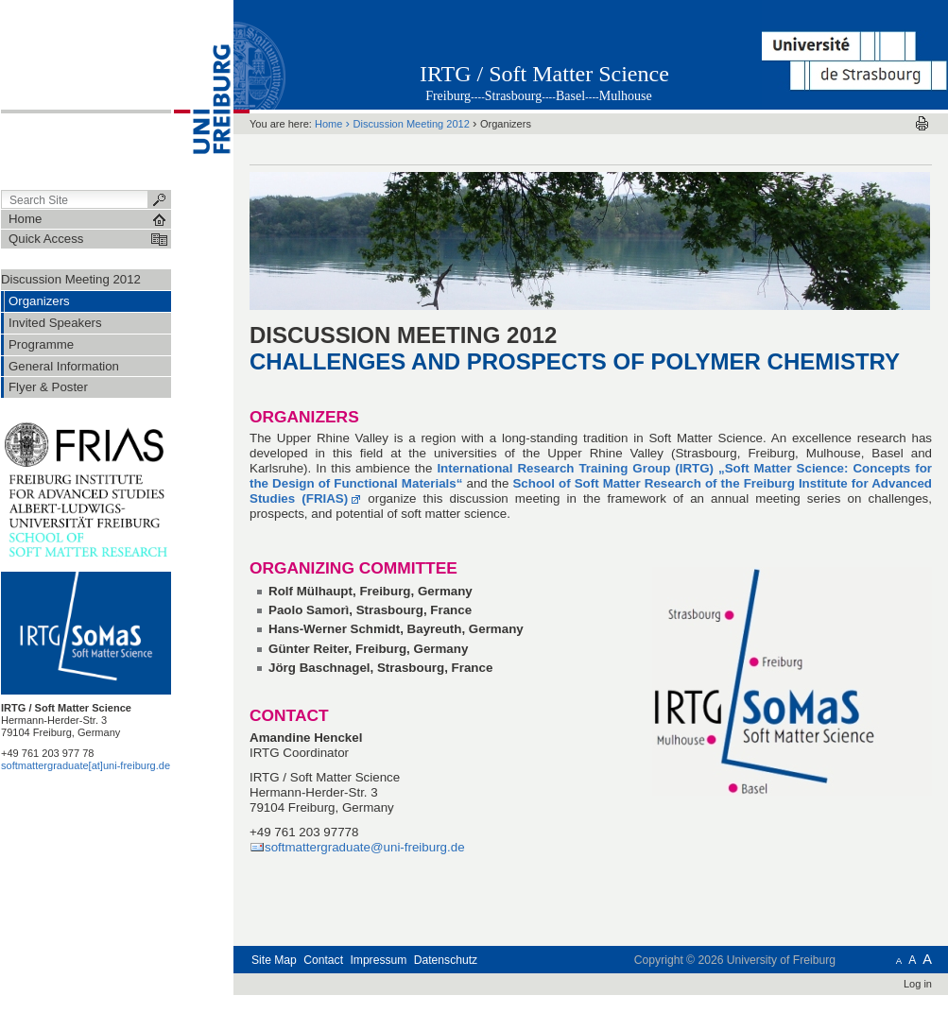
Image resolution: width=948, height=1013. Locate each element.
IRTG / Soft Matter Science (544, 73)
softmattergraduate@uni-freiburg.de (365, 847)
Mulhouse (625, 96)
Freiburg (448, 96)
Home (328, 123)
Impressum (378, 960)
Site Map (274, 960)
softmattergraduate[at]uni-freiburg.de (85, 765)
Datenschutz (445, 960)
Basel (570, 96)
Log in (918, 983)
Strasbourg (513, 96)
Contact (323, 960)
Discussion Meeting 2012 (71, 279)
